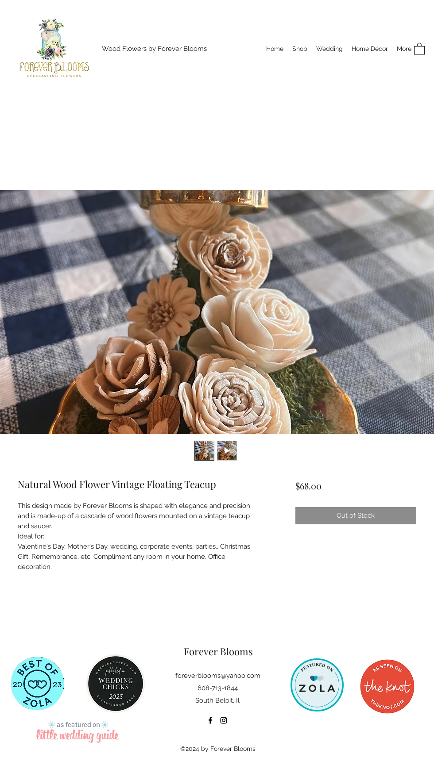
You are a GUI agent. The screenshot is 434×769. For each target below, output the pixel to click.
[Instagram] (223, 720)
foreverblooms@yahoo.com (217, 676)
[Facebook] (210, 720)
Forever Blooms (218, 651)
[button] (419, 48)
